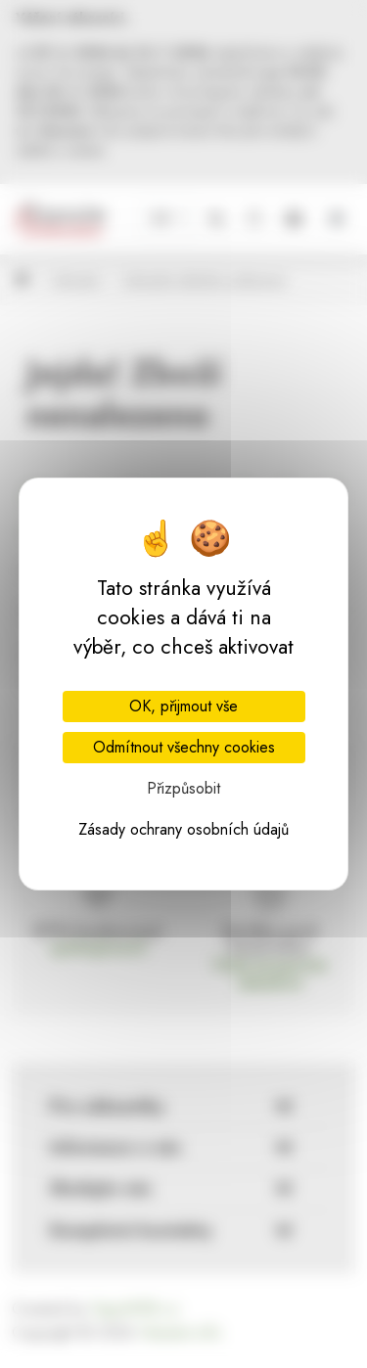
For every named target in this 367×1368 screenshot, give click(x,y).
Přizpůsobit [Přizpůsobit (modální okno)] (183, 788)
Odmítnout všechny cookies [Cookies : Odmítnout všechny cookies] (184, 747)
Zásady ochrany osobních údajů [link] (183, 829)
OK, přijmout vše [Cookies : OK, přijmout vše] (183, 706)
